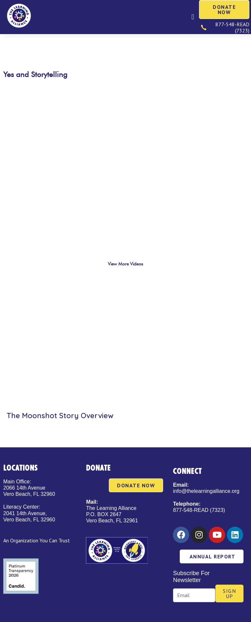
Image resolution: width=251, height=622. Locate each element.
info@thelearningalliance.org (206, 491)
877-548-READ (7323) (199, 510)
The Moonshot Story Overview (60, 415)
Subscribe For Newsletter (191, 577)
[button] (193, 16)
